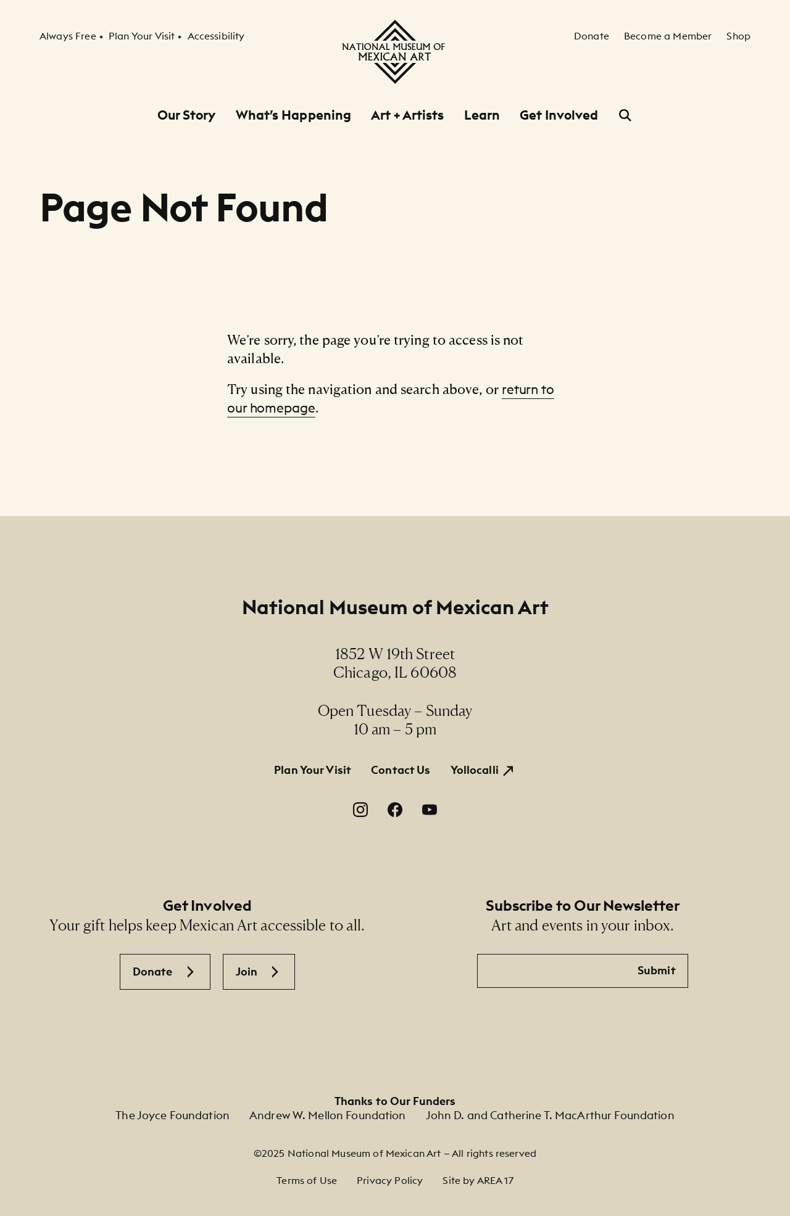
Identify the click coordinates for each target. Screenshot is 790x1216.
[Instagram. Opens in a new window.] (360, 809)
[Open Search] (625, 115)
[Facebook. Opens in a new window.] (395, 809)
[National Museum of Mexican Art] (395, 52)
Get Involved (559, 115)
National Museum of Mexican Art (395, 607)
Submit (657, 970)
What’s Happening (294, 115)
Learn (482, 115)
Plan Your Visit (312, 770)
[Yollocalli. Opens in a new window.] (483, 770)
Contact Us (400, 770)
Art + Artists (407, 115)
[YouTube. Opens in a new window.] (429, 809)
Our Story (186, 115)
